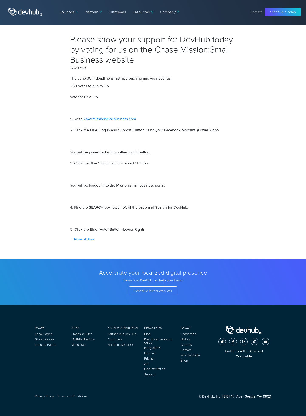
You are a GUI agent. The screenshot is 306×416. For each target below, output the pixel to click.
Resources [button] (143, 11)
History (185, 339)
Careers (186, 344)
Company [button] (169, 11)
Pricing (149, 358)
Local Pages (43, 334)
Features (150, 353)
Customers (117, 11)
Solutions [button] (69, 11)
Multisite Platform (83, 339)
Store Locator (44, 339)
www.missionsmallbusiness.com (110, 119)
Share (89, 239)
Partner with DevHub (122, 334)
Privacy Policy (44, 396)
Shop (184, 360)
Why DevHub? (190, 355)
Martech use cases (121, 344)
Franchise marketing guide (158, 341)
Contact (256, 12)
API (146, 363)
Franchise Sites (81, 334)
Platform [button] (93, 11)
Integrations (152, 348)
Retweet (76, 239)
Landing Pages (45, 344)
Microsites (78, 344)
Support (150, 374)
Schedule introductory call (153, 290)
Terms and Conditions (72, 396)
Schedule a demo (283, 12)
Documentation (154, 369)
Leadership (189, 334)
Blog (147, 334)
